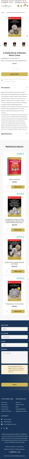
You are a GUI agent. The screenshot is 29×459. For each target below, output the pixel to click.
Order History (4, 407)
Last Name (4, 333)
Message (4, 349)
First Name (4, 325)
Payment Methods (20, 409)
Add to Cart (18, 187)
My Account (4, 404)
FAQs (17, 407)
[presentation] (13, 378)
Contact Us (4, 402)
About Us (18, 402)
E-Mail (3, 341)
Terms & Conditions (6, 411)
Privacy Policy (4, 409)
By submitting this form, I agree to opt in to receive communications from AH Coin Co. (16, 369)
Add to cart (14, 74)
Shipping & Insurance (21, 411)
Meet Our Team (20, 404)
